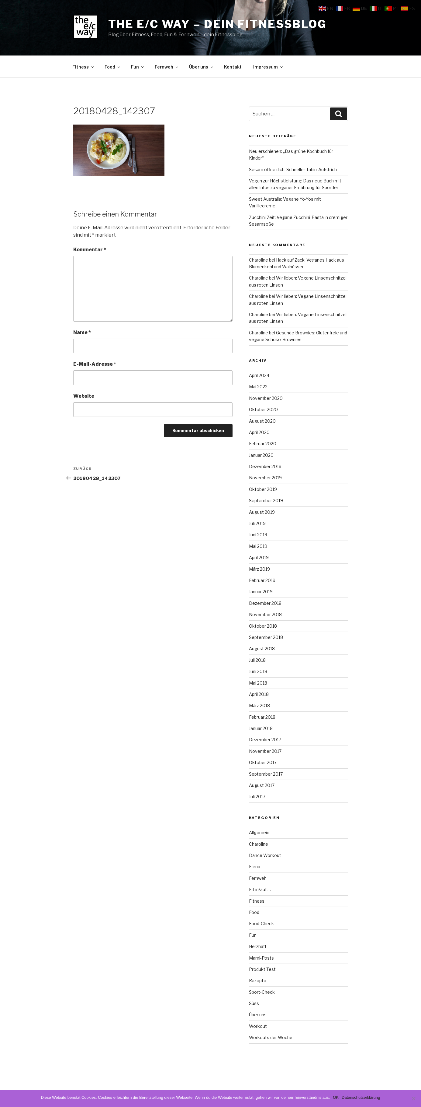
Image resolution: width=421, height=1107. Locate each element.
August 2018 (262, 648)
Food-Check (261, 923)
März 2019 (259, 569)
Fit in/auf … (260, 889)
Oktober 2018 (263, 626)
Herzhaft (258, 946)
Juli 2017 (257, 796)
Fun (138, 66)
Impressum (268, 66)
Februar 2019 (262, 580)
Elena (254, 866)
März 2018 (259, 705)
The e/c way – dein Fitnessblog (217, 24)
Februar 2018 (262, 717)
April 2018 (259, 694)
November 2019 (265, 477)
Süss (254, 1003)
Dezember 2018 (265, 603)
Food (113, 66)
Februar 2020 (262, 443)
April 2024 (259, 375)
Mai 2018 (258, 683)
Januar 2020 (261, 455)
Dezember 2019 (265, 466)
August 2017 (261, 785)
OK (336, 1097)
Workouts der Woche (270, 1037)
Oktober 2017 (263, 762)
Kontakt (233, 66)
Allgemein (259, 832)
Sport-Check (262, 992)
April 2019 (259, 557)
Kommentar (89, 249)
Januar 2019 (261, 591)
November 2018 (265, 614)
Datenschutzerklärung (361, 1097)
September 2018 (266, 637)
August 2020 (262, 421)
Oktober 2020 (263, 409)
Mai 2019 (258, 546)
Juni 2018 (258, 671)
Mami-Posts (261, 958)
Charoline (258, 844)
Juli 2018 (257, 660)
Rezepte (257, 980)
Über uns (201, 66)
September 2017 (266, 774)
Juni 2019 (258, 534)
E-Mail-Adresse (94, 364)
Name (82, 332)
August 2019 (262, 512)
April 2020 (259, 432)
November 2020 (266, 398)
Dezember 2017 (265, 739)
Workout (258, 1026)
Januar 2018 (261, 728)
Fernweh (167, 66)
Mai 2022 (258, 386)
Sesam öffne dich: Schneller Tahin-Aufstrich (293, 169)
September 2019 (266, 500)
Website (83, 396)
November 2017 (265, 751)
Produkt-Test (262, 969)
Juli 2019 (257, 523)
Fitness (83, 66)
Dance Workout (265, 855)
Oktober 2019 (263, 489)
